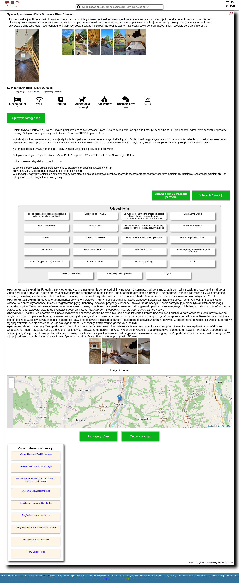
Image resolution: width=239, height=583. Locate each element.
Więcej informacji (211, 195)
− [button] (12, 385)
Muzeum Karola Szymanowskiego (36, 466)
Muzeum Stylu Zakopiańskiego (36, 491)
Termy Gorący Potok (35, 552)
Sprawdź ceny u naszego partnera (171, 195)
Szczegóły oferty (99, 436)
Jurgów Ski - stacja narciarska (36, 515)
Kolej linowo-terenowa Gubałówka (36, 503)
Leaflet (211, 426)
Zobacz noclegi (140, 436)
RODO (106, 579)
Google (46, 575)
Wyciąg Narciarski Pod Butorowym (36, 454)
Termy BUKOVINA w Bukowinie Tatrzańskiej (36, 527)
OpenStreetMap (224, 426)
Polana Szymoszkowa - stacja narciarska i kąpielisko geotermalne (35, 479)
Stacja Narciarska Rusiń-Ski (36, 540)
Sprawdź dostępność (26, 118)
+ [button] (12, 380)
